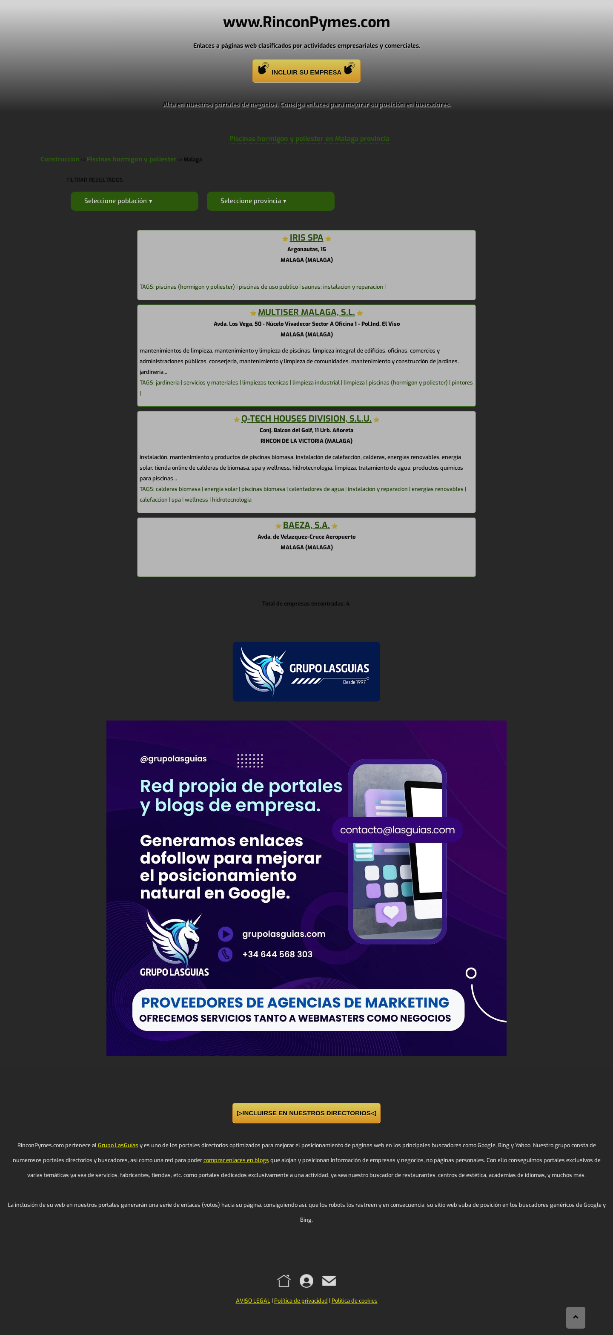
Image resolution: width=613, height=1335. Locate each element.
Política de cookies (355, 1300)
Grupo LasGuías (118, 1145)
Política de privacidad (301, 1300)
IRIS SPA (307, 238)
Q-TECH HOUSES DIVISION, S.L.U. (306, 419)
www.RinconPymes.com (306, 22)
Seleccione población (115, 201)
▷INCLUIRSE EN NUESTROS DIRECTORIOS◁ (306, 1113)
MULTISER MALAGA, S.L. (306, 312)
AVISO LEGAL (253, 1300)
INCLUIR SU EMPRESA (306, 69)
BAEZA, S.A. (306, 525)
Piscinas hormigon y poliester (131, 159)
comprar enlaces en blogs (236, 1160)
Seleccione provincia (251, 201)
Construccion (60, 159)
